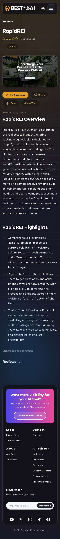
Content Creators (42, 470)
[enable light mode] (43, 8)
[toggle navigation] (51, 8)
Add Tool (10, 454)
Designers (38, 465)
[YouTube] (12, 519)
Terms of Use (13, 440)
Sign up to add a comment (17, 350)
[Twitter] (21, 519)
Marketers (38, 454)
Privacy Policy (13, 435)
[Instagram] (30, 519)
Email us (37, 435)
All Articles (11, 459)
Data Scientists (40, 476)
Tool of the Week (42, 481)
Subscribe (45, 505)
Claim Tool (30, 103)
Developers (38, 459)
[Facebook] (48, 519)
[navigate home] (20, 8)
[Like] (12, 46)
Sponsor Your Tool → (30, 415)
